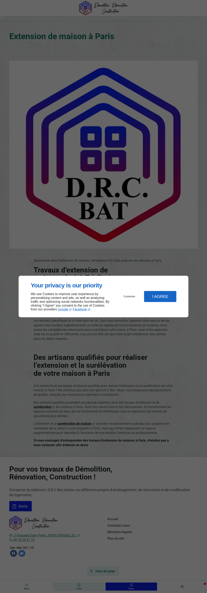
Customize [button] (129, 296)
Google (63, 309)
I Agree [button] (160, 296)
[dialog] (103, 296)
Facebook (80, 309)
